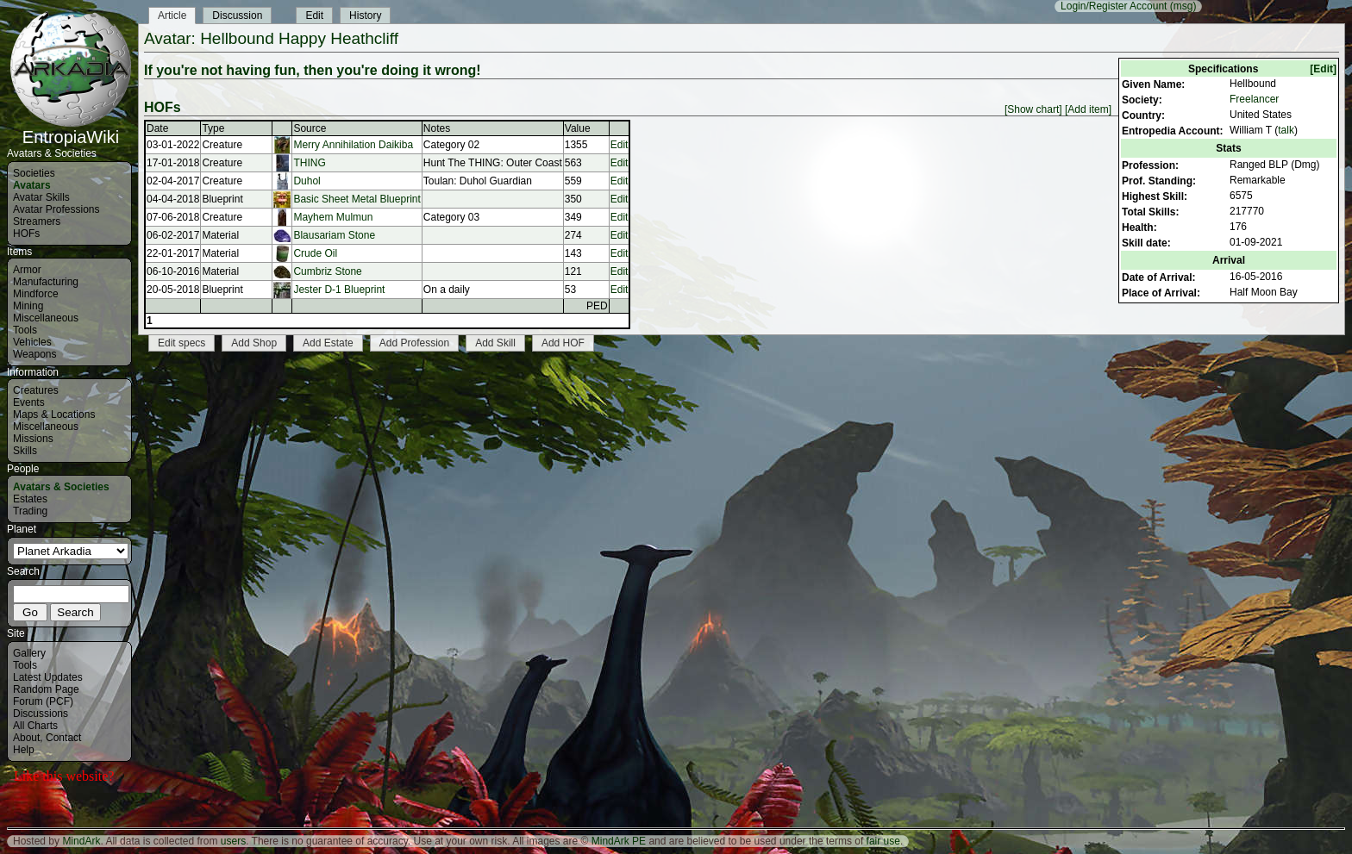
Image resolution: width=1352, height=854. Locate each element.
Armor (27, 270)
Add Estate (328, 343)
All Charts (35, 726)
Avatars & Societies (61, 487)
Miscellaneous (45, 318)
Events (29, 402)
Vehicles (32, 342)
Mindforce (36, 294)
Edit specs (181, 343)
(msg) (1183, 6)
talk (1286, 130)
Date (157, 128)
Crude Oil (315, 253)
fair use (883, 841)
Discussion (237, 15)
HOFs (26, 234)
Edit (314, 15)
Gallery (29, 653)
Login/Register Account (1114, 6)
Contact (63, 738)
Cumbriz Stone (327, 271)
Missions (33, 439)
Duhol (306, 181)
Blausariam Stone (334, 235)
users (233, 841)
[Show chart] (1033, 109)
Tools (25, 330)
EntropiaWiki (70, 129)
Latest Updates (48, 677)
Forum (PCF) (43, 701)
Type (213, 128)
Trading (30, 511)
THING (309, 163)
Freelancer (1254, 99)
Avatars (32, 185)
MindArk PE (619, 841)
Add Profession (414, 343)
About (26, 738)
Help (23, 750)
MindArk (81, 841)
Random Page (46, 689)
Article (172, 15)
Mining (28, 306)
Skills (25, 451)
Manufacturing (45, 282)
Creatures (36, 390)
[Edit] (1323, 69)
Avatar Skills (41, 197)
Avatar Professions (56, 209)
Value (578, 128)
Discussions (40, 714)
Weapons (34, 354)
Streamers (36, 221)
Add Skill (495, 343)
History (365, 15)
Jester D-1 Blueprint (339, 290)
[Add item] (1088, 109)
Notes (436, 128)
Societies (34, 173)
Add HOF (563, 343)
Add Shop (254, 343)
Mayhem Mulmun (332, 217)
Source (309, 128)
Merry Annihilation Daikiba (353, 145)
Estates (30, 499)
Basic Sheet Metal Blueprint (356, 199)
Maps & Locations (54, 414)
